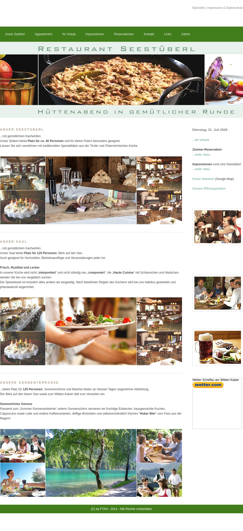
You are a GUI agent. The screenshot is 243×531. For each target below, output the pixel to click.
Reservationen (124, 34)
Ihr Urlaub (69, 34)
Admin (185, 34)
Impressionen (95, 34)
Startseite (198, 8)
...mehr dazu (201, 154)
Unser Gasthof (15, 34)
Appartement (43, 34)
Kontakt (149, 34)
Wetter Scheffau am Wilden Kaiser (216, 380)
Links (167, 34)
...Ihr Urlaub (200, 140)
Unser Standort (203, 179)
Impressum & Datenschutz (225, 8)
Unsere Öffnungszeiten (209, 188)
